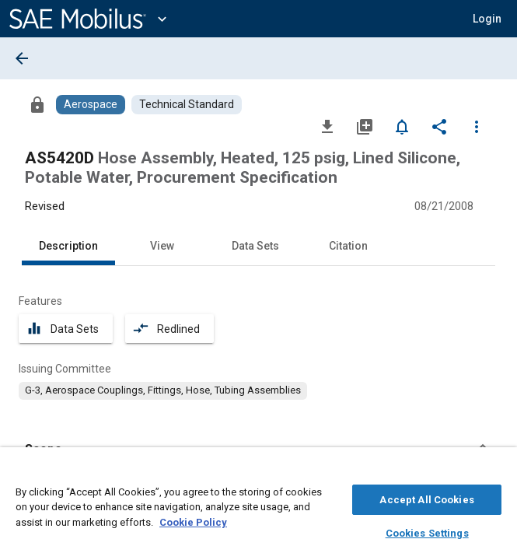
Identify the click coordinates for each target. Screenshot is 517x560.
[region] (258, 507)
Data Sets (255, 246)
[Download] (327, 126)
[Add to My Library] (364, 126)
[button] (487, 19)
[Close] (496, 471)
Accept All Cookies (426, 497)
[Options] (476, 126)
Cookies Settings (427, 531)
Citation (348, 246)
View (162, 246)
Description (68, 246)
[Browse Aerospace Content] (90, 104)
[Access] (37, 104)
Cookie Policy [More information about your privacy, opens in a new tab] (193, 520)
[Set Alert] (401, 126)
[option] (163, 390)
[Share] (439, 126)
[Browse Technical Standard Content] (186, 104)
